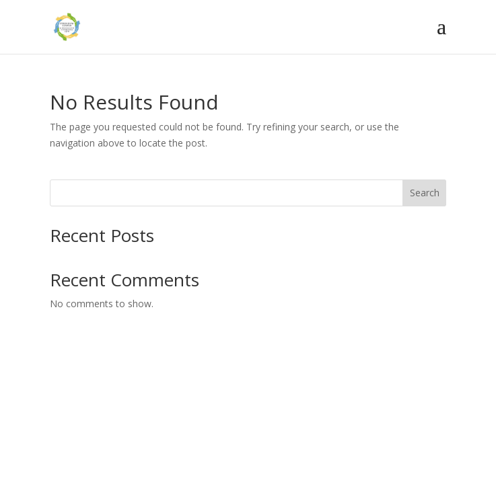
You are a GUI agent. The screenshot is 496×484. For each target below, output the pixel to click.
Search (424, 192)
